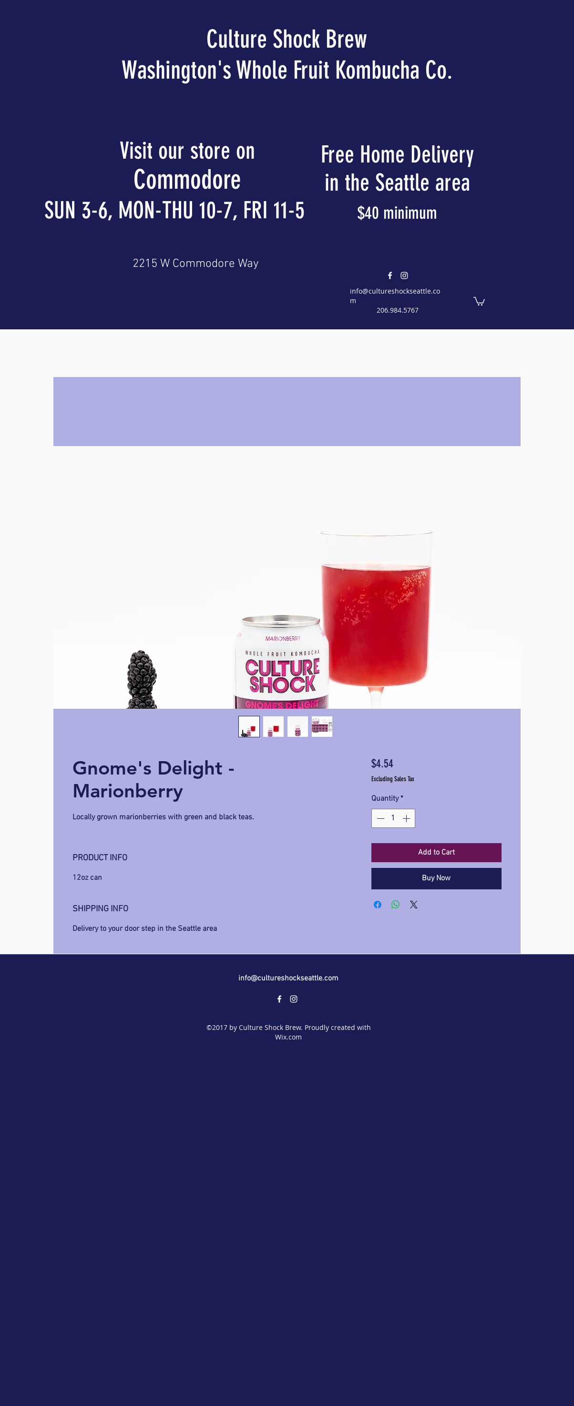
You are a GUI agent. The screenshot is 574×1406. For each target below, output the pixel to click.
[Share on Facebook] (377, 904)
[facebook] (390, 275)
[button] (479, 301)
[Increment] (407, 818)
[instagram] (404, 275)
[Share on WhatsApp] (395, 904)
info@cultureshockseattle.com (288, 978)
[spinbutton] (393, 818)
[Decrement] (379, 818)
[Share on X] (414, 904)
